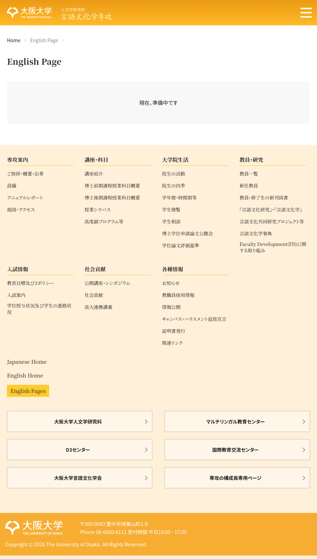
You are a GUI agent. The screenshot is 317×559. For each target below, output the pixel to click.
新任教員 (248, 186)
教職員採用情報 (178, 295)
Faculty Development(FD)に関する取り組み (272, 247)
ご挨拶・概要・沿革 (25, 174)
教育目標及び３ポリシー (30, 283)
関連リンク (172, 343)
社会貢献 (94, 295)
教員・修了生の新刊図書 (263, 198)
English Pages (28, 390)
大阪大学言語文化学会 (78, 477)
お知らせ (171, 283)
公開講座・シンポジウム (107, 283)
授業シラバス (98, 210)
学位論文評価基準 (180, 245)
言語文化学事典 (255, 233)
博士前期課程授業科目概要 (112, 186)
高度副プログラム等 (104, 221)
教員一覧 (248, 174)
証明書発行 (173, 331)
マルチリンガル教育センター (235, 421)
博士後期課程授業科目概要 (112, 198)
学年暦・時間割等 (179, 198)
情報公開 (171, 307)
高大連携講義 (98, 307)
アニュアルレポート (25, 198)
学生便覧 (171, 210)
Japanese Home (27, 361)
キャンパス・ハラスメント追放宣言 (194, 319)
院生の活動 (173, 174)
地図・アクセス (21, 210)
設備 (11, 186)
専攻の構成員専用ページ (236, 477)
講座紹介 (94, 174)
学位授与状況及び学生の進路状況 (39, 309)
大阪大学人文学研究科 (78, 421)
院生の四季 (173, 186)
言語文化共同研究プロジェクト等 (271, 221)
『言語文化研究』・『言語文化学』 (270, 210)
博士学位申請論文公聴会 (187, 233)
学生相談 (171, 221)
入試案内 (16, 295)
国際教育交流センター (235, 449)
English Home (25, 375)
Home (13, 40)
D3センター (78, 449)
